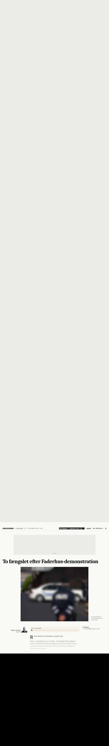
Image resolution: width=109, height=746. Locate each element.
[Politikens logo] (8, 528)
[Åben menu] (105, 528)
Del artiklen (98, 528)
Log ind (89, 528)
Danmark (19, 528)
